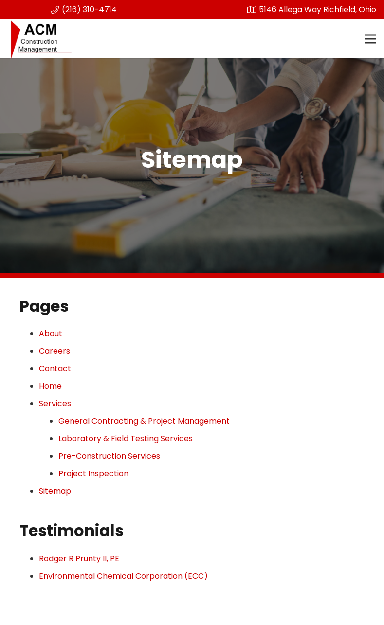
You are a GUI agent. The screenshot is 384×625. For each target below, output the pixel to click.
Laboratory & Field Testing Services (125, 438)
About (50, 333)
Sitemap (55, 491)
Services (55, 403)
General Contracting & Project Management (144, 421)
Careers (54, 351)
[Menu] (370, 39)
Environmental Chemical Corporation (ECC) (123, 576)
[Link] (41, 39)
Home (50, 386)
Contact (55, 368)
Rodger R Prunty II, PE (79, 558)
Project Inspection (93, 473)
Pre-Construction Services (109, 456)
